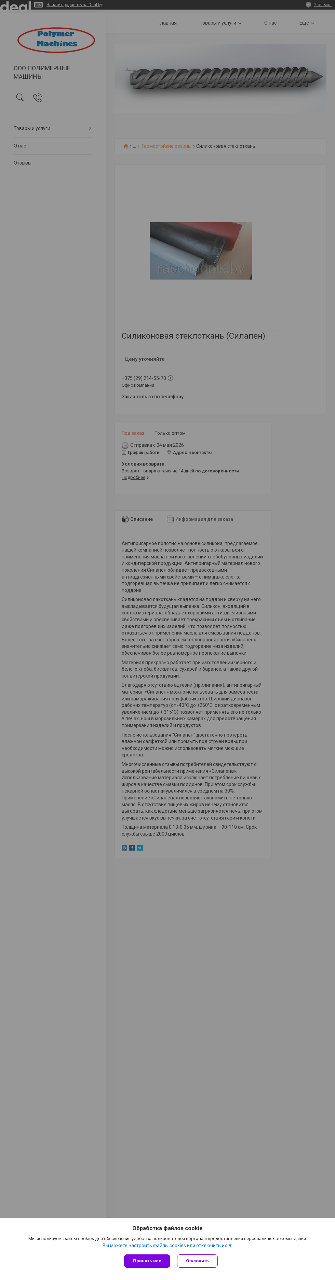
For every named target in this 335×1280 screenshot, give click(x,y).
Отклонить (197, 1260)
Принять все (147, 1260)
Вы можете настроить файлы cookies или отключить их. (165, 1245)
